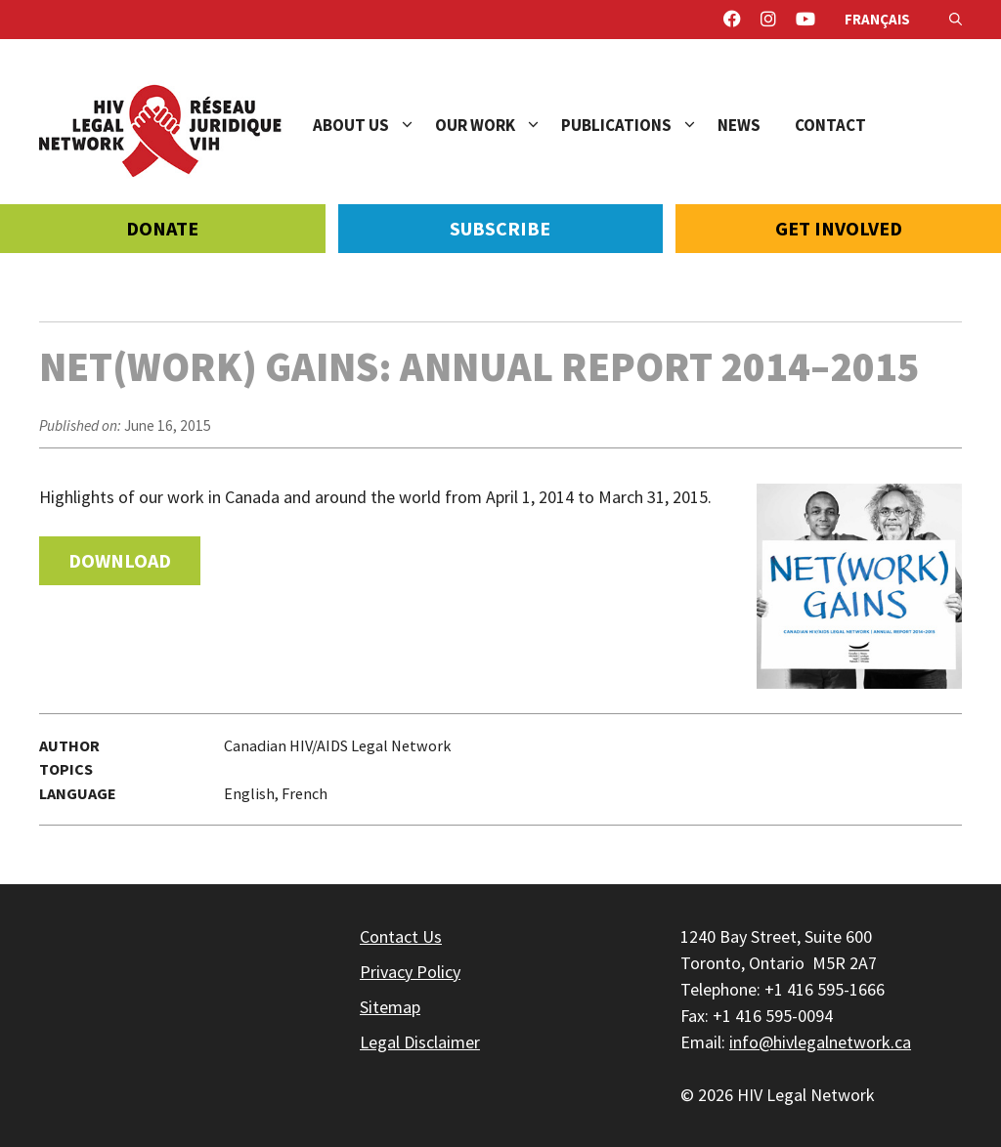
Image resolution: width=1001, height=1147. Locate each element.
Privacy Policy (410, 971)
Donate (162, 228)
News (739, 125)
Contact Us (401, 936)
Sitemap (390, 1007)
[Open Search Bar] (955, 19)
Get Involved (838, 228)
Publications (639, 125)
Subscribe (500, 228)
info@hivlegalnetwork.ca (820, 1042)
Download (119, 560)
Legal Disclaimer (420, 1042)
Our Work (498, 125)
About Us (374, 125)
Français (877, 19)
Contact (830, 125)
